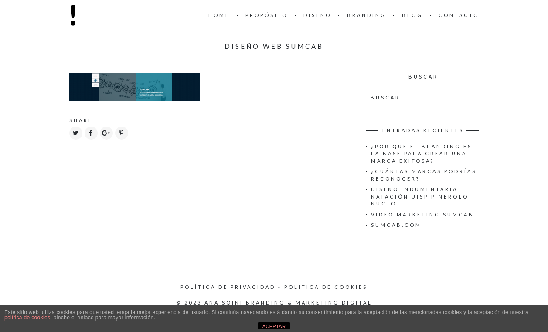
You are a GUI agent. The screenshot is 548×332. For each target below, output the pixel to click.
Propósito (266, 15)
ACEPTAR (274, 326)
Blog (412, 15)
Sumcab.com (396, 225)
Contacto (459, 15)
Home (219, 15)
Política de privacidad (228, 287)
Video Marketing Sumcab (422, 214)
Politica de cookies (326, 287)
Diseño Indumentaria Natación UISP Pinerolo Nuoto (420, 196)
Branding (366, 15)
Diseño (317, 15)
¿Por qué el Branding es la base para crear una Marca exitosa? (421, 154)
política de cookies (27, 318)
